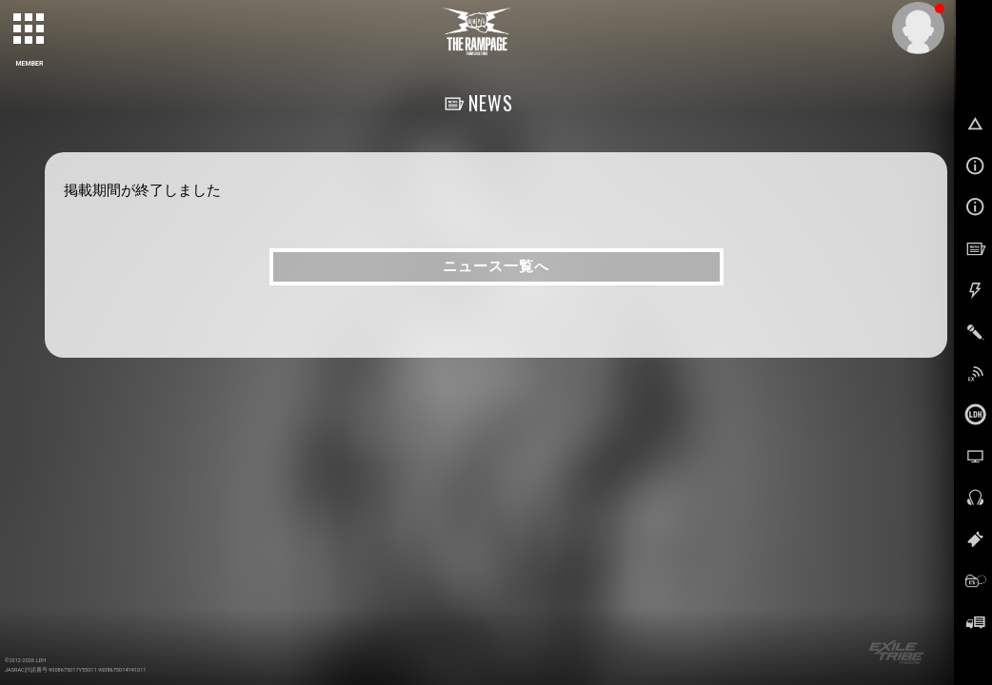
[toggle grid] (29, 29)
